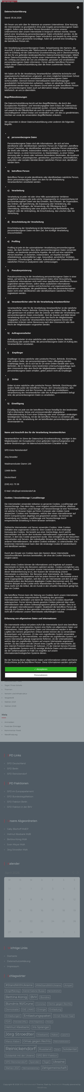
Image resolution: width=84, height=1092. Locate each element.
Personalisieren (41, 675)
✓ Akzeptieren (40, 669)
